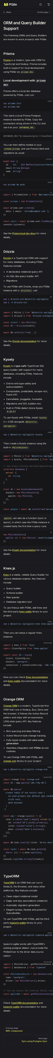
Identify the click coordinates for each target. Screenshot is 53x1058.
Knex (6, 574)
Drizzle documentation (24, 341)
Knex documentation (37, 677)
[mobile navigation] (48, 4)
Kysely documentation (24, 550)
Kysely (6, 366)
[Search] (40, 4)
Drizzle (7, 258)
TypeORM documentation (24, 1003)
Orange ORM (10, 705)
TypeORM (8, 882)
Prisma (7, 60)
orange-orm (9, 761)
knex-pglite (25, 611)
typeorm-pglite (18, 922)
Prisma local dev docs (24, 233)
